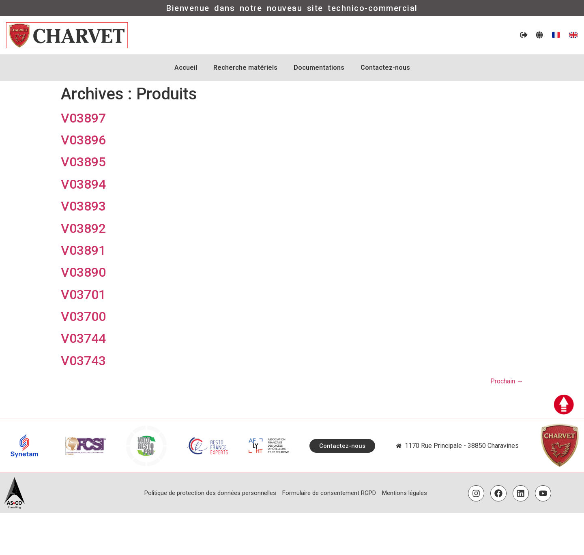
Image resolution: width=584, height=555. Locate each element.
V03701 (83, 294)
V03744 (83, 338)
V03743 (83, 360)
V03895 (83, 162)
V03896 (83, 140)
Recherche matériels (245, 67)
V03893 (83, 206)
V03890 (83, 272)
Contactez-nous (385, 67)
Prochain (506, 381)
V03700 (83, 316)
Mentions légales (404, 493)
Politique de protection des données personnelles (210, 493)
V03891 (83, 250)
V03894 (83, 184)
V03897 (83, 118)
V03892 (83, 228)
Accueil (185, 67)
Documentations (319, 67)
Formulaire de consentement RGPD (329, 493)
